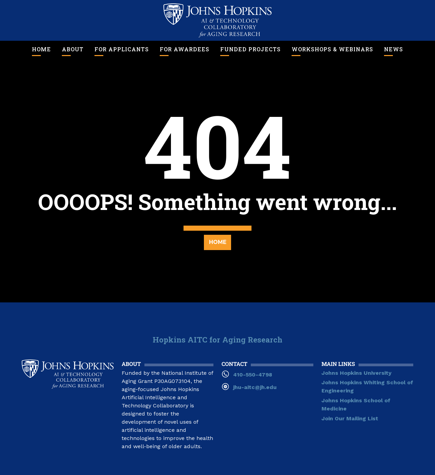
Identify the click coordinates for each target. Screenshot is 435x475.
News (393, 49)
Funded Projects (250, 49)
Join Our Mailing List (349, 418)
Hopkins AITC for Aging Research (217, 339)
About (73, 49)
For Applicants (121, 49)
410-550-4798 (252, 374)
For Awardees (184, 49)
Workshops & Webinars (332, 49)
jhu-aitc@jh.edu (255, 387)
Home (41, 49)
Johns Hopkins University (356, 373)
